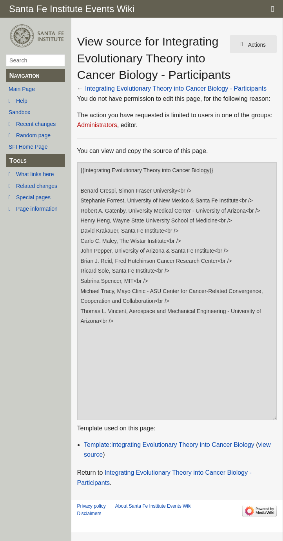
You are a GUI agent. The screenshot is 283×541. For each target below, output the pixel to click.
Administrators (97, 125)
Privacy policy (91, 506)
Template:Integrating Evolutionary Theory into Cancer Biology (169, 444)
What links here (35, 174)
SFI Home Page (28, 147)
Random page (33, 135)
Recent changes (36, 124)
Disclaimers (89, 513)
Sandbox (19, 112)
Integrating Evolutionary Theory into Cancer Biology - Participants (176, 88)
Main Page (22, 89)
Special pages (33, 197)
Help (21, 101)
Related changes (36, 186)
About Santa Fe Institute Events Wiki (153, 506)
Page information (37, 209)
